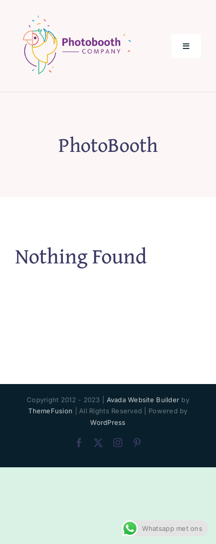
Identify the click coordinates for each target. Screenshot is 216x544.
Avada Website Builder (143, 400)
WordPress (107, 422)
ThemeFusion (50, 411)
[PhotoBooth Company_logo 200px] (76, 17)
